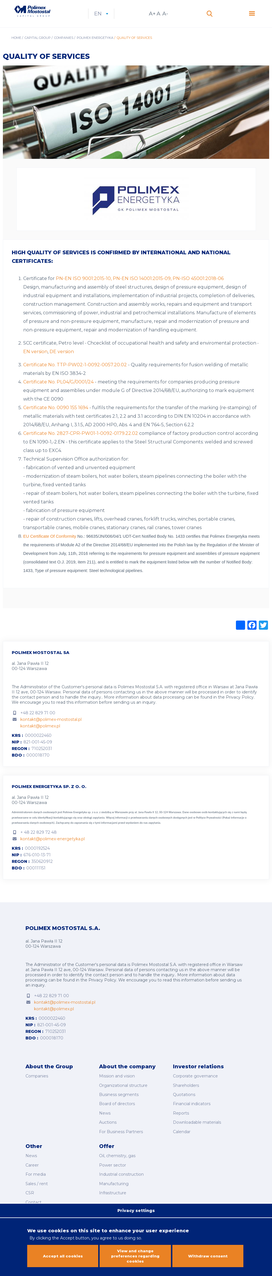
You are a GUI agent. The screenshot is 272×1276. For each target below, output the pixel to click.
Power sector (112, 1163)
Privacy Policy (240, 706)
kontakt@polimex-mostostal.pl (51, 729)
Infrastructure (112, 1187)
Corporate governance (195, 1084)
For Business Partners (121, 1132)
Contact (33, 1195)
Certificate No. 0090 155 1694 (55, 417)
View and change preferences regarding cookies (135, 1254)
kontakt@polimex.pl (40, 735)
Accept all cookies (63, 1254)
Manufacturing (114, 1179)
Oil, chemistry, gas (117, 1155)
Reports (181, 1116)
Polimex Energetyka (95, 47)
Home (16, 47)
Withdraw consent (207, 1254)
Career (32, 1163)
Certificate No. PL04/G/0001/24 (58, 391)
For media (35, 1171)
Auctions (108, 1124)
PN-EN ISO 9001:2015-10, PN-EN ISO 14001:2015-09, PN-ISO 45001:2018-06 (140, 288)
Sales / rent (36, 1179)
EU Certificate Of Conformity (50, 546)
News (105, 1116)
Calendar (181, 1132)
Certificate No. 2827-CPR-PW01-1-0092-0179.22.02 (80, 443)
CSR (29, 1187)
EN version (35, 361)
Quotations (184, 1100)
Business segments (119, 1100)
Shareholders (186, 1092)
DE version (62, 361)
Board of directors (117, 1108)
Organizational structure (123, 1092)
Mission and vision (117, 1084)
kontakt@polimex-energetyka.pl (52, 848)
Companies (63, 47)
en (125, 18)
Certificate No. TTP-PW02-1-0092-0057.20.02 (75, 374)
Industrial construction (121, 1171)
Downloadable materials (197, 1124)
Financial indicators (191, 1108)
